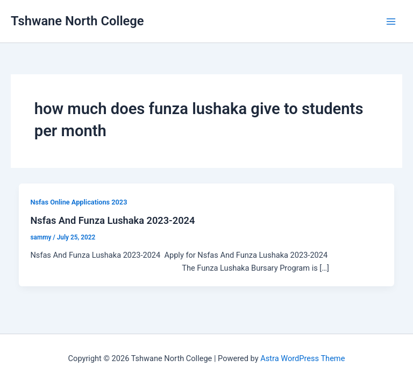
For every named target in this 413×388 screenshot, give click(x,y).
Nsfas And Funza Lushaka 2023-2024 (112, 220)
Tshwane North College (77, 21)
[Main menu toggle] (391, 21)
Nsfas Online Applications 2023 (78, 202)
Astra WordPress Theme (302, 358)
